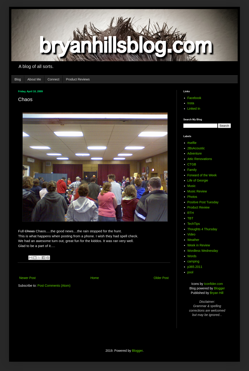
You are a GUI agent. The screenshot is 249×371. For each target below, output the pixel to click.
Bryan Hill (216, 293)
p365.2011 (194, 267)
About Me (34, 79)
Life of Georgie (197, 180)
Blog (17, 79)
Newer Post (27, 278)
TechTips (193, 224)
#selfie (191, 143)
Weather (193, 240)
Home (94, 278)
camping (193, 261)
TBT (190, 218)
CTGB (191, 164)
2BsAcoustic (196, 148)
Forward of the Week (202, 175)
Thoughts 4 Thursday (202, 229)
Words (191, 256)
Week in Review (198, 245)
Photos (192, 197)
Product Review (198, 207)
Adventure (194, 153)
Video (191, 234)
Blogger (219, 288)
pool (190, 272)
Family (192, 170)
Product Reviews (78, 79)
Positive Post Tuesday (203, 202)
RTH (190, 213)
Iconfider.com (213, 284)
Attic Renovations (199, 159)
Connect (53, 79)
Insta (190, 103)
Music (191, 186)
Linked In (193, 108)
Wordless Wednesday (202, 250)
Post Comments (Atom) (54, 285)
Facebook (194, 98)
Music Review (197, 191)
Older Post (161, 278)
